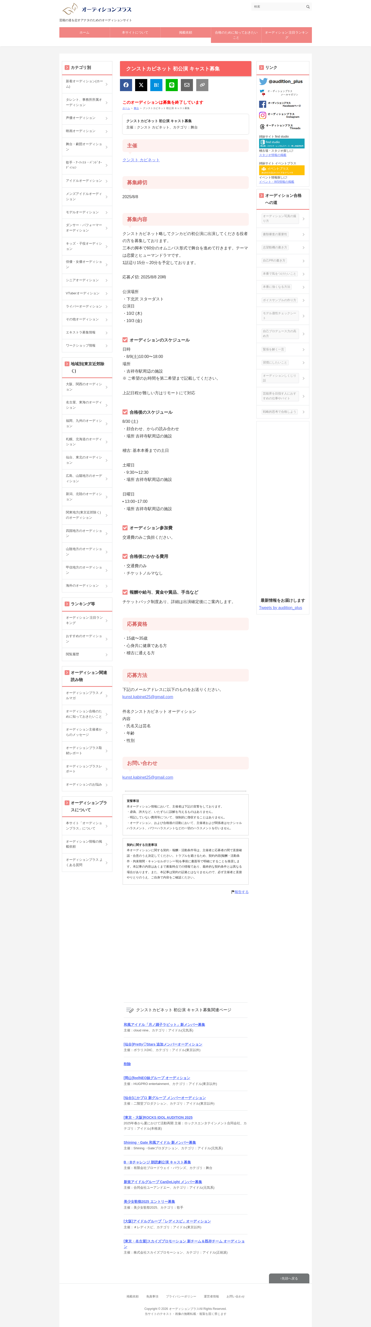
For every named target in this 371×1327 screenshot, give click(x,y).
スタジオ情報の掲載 (272, 155)
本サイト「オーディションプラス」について (84, 825)
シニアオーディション (82, 280)
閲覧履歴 (72, 654)
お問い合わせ (236, 1296)
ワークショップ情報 (80, 345)
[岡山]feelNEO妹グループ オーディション (157, 1078)
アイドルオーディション (84, 181)
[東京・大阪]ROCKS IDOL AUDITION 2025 (158, 1117)
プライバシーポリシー (181, 1296)
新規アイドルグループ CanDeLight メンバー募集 (163, 1182)
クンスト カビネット (141, 160)
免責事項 (152, 1296)
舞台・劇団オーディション (84, 146)
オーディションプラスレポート (84, 768)
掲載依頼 (185, 32)
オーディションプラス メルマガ (84, 695)
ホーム (84, 32)
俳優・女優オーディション (84, 264)
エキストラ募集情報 (80, 332)
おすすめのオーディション (84, 638)
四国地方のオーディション (84, 533)
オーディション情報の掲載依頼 (84, 844)
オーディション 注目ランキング (287, 35)
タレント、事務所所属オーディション (84, 102)
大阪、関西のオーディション (84, 386)
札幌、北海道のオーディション (84, 441)
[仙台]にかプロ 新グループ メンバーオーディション (165, 1098)
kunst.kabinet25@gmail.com (147, 697)
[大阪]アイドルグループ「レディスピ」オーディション (167, 1221)
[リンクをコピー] (202, 85)
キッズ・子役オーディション (84, 246)
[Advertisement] (185, 948)
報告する (242, 892)
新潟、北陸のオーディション (84, 496)
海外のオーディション (82, 585)
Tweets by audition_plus (280, 608)
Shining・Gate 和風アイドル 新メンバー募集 (160, 1142)
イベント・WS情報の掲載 (276, 182)
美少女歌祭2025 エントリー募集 (149, 1202)
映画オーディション (80, 131)
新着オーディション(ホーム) (84, 83)
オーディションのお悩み (84, 784)
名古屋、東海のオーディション (84, 404)
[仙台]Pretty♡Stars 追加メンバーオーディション (163, 1044)
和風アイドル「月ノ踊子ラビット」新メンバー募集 (164, 1025)
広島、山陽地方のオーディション (84, 478)
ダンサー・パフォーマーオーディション (84, 227)
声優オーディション (80, 118)
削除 (127, 1064)
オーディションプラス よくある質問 (84, 862)
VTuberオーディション (83, 293)
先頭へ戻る (290, 1278)
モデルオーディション (82, 212)
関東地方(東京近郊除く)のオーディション (83, 514)
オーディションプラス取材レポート (84, 750)
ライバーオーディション (84, 306)
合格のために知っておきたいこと (236, 35)
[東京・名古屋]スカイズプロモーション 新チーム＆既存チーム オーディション (184, 1244)
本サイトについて (135, 32)
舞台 (136, 108)
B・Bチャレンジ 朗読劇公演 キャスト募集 (157, 1162)
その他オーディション (82, 319)
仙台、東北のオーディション (84, 459)
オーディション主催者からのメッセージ (84, 732)
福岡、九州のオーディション (84, 423)
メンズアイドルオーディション (84, 196)
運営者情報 (211, 1296)
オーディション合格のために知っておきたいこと (84, 713)
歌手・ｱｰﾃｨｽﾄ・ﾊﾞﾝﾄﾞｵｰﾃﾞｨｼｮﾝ (84, 165)
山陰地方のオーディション (84, 551)
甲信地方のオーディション (84, 570)
